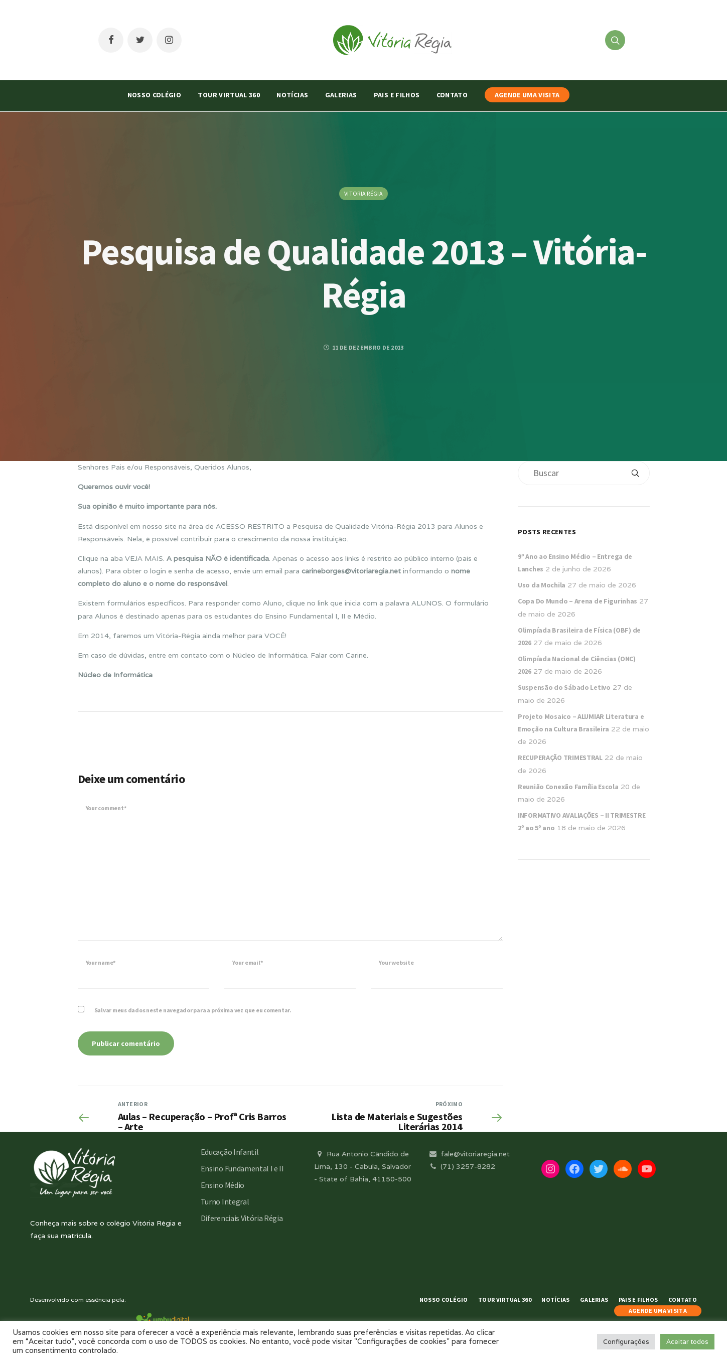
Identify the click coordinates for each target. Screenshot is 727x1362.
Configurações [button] (626, 1341)
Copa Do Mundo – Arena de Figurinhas (577, 601)
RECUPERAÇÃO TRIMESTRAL (560, 757)
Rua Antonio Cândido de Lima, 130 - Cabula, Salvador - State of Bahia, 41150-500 (362, 1166)
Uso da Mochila (541, 584)
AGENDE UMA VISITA (527, 94)
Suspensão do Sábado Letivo (564, 687)
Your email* (247, 962)
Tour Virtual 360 (229, 94)
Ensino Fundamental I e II (242, 1168)
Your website (396, 962)
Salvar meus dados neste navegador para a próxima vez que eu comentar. (193, 1010)
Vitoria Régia (363, 193)
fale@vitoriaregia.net (469, 1153)
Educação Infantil (230, 1152)
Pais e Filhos (397, 94)
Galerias (341, 94)
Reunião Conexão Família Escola (568, 786)
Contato (452, 94)
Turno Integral (225, 1201)
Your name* (101, 962)
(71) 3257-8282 (461, 1166)
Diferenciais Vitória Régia (242, 1218)
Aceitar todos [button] (687, 1341)
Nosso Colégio (154, 94)
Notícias (292, 94)
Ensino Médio (222, 1185)
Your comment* (106, 808)
